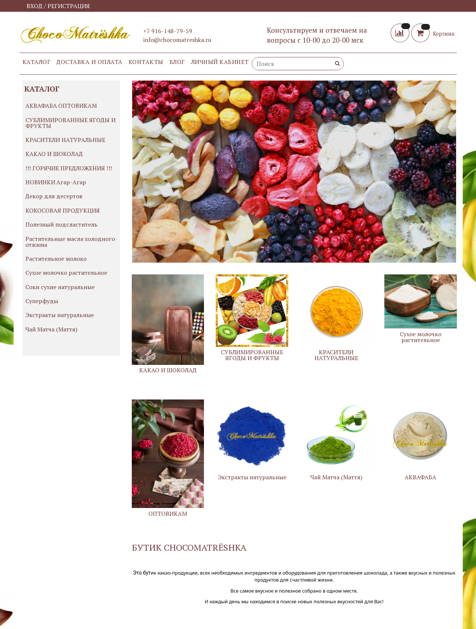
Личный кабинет (220, 62)
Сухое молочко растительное (66, 273)
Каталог (36, 62)
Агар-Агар (71, 182)
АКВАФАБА (41, 106)
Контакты (145, 62)
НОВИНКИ (40, 182)
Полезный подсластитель (61, 224)
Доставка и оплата (89, 62)
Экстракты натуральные (59, 315)
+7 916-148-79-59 (167, 31)
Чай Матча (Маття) (51, 329)
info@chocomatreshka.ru (177, 40)
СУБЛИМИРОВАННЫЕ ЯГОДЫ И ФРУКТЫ (70, 123)
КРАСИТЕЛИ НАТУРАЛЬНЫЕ (65, 140)
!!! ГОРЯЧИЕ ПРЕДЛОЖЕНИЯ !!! (68, 168)
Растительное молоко (56, 259)
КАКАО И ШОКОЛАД (54, 154)
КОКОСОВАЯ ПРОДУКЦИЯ (62, 210)
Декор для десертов (53, 196)
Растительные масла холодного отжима (70, 242)
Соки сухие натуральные (60, 287)
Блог (177, 62)
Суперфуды (41, 301)
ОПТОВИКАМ (77, 106)
